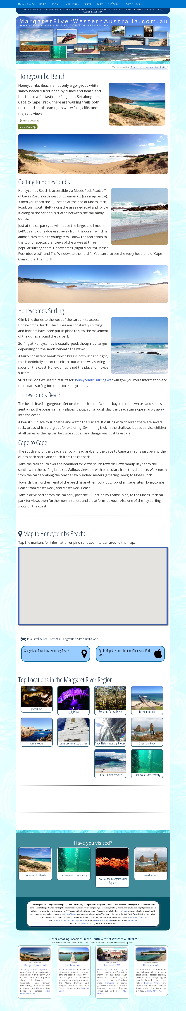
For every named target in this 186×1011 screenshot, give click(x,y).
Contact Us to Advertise (138, 917)
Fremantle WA (112, 965)
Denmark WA (151, 965)
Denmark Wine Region (102, 920)
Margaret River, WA (35, 965)
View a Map (28, 127)
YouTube (65, 914)
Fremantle (109, 983)
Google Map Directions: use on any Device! (55, 653)
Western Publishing (88, 923)
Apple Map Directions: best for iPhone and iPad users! (130, 653)
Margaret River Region (34, 969)
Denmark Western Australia (77, 920)
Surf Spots (113, 4)
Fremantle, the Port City (110, 969)
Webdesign (73, 914)
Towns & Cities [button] (133, 4)
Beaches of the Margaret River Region (148, 67)
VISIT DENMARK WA (153, 991)
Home (42, 4)
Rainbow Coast (61, 920)
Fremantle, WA (131, 920)
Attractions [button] (72, 4)
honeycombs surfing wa (93, 380)
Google (124, 911)
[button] (93, 583)
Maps (100, 4)
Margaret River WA (26, 4)
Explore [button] (55, 4)
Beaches (88, 4)
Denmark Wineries (152, 983)
